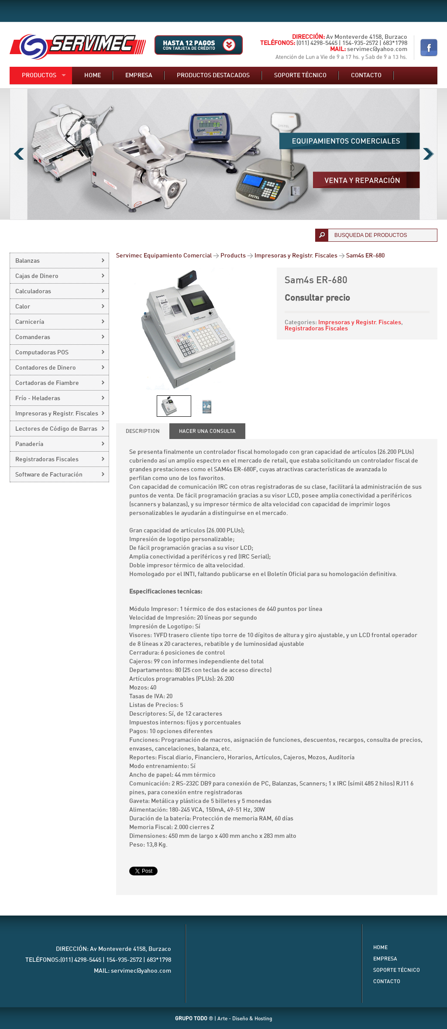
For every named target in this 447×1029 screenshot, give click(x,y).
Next (428, 154)
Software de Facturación (49, 475)
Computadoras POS (42, 353)
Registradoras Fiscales (316, 329)
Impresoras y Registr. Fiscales (359, 322)
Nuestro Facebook (428, 47)
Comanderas (32, 337)
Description (143, 431)
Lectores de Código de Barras (56, 429)
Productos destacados (213, 75)
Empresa (138, 75)
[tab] (142, 431)
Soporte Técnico (396, 970)
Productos (39, 75)
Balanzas (27, 261)
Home (92, 75)
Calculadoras (33, 291)
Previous (19, 154)
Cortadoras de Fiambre (47, 383)
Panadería (29, 444)
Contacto (366, 75)
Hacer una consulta (207, 431)
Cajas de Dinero (36, 276)
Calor (22, 307)
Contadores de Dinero (45, 368)
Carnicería (29, 322)
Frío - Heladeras (37, 398)
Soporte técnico (300, 75)
